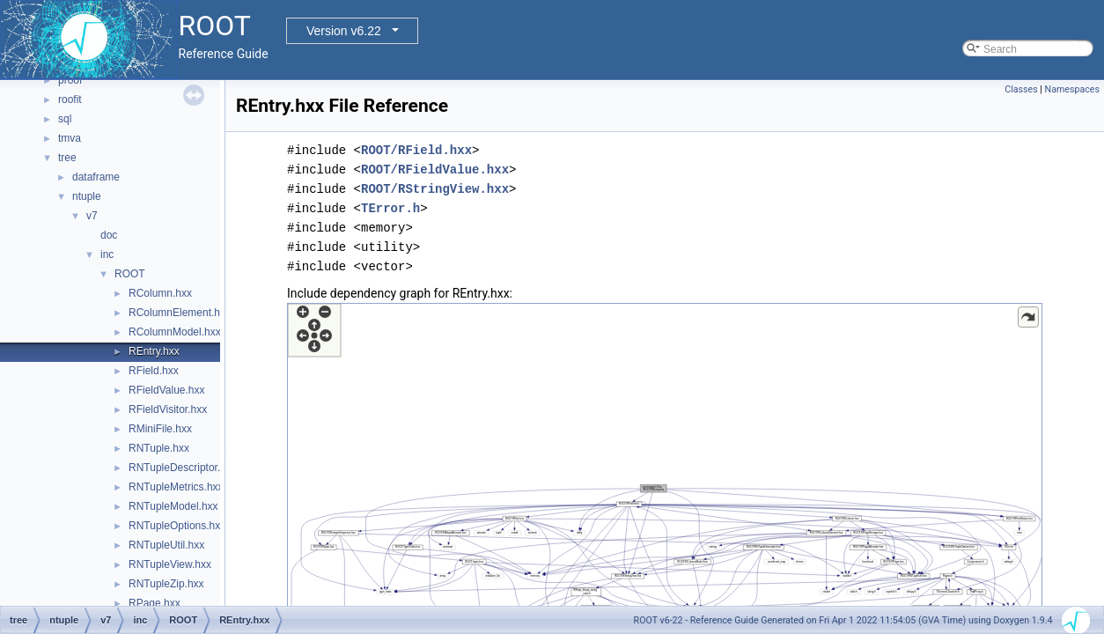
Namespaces (1072, 89)
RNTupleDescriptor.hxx (183, 467)
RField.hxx (154, 371)
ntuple (86, 196)
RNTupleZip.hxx (166, 584)
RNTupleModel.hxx (173, 506)
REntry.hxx (154, 351)
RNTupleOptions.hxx (177, 526)
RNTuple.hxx (159, 448)
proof (70, 80)
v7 (92, 216)
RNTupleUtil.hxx (166, 545)
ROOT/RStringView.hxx (435, 189)
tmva (69, 138)
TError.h (390, 208)
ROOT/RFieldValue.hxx (435, 169)
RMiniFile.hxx (160, 429)
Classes (1021, 89)
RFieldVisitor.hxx (168, 409)
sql (64, 119)
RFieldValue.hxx (166, 390)
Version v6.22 (343, 31)
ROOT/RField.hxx (416, 150)
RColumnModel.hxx (175, 332)
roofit (70, 99)
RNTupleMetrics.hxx (176, 487)
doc (108, 235)
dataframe (96, 177)
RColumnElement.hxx (180, 312)
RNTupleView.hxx (170, 564)
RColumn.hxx (160, 293)
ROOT (129, 274)
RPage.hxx (154, 603)
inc (107, 254)
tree (67, 157)
